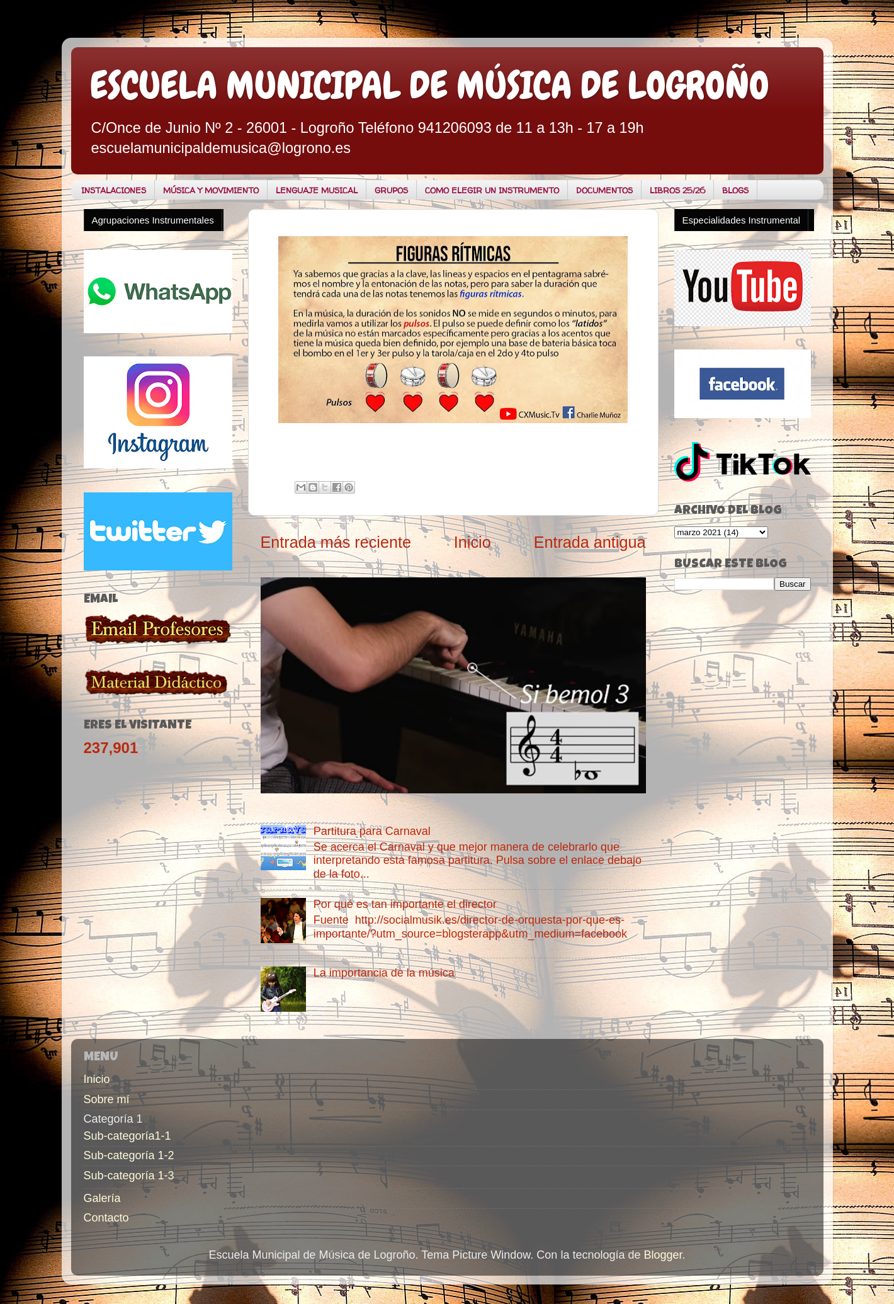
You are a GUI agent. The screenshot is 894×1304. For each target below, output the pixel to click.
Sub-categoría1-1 (127, 1136)
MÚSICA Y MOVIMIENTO (211, 190)
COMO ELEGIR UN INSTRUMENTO (492, 190)
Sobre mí (107, 1099)
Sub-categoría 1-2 (129, 1155)
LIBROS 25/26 (677, 190)
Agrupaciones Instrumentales (153, 220)
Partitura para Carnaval (372, 831)
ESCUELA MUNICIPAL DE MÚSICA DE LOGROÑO (429, 85)
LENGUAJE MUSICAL (317, 190)
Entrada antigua (590, 542)
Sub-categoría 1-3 (129, 1175)
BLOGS (735, 190)
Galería (102, 1198)
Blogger (662, 1255)
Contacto (106, 1217)
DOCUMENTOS (604, 190)
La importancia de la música (384, 973)
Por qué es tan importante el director (405, 904)
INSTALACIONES (113, 190)
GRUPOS (391, 190)
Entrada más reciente (336, 542)
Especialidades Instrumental (741, 220)
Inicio (472, 542)
